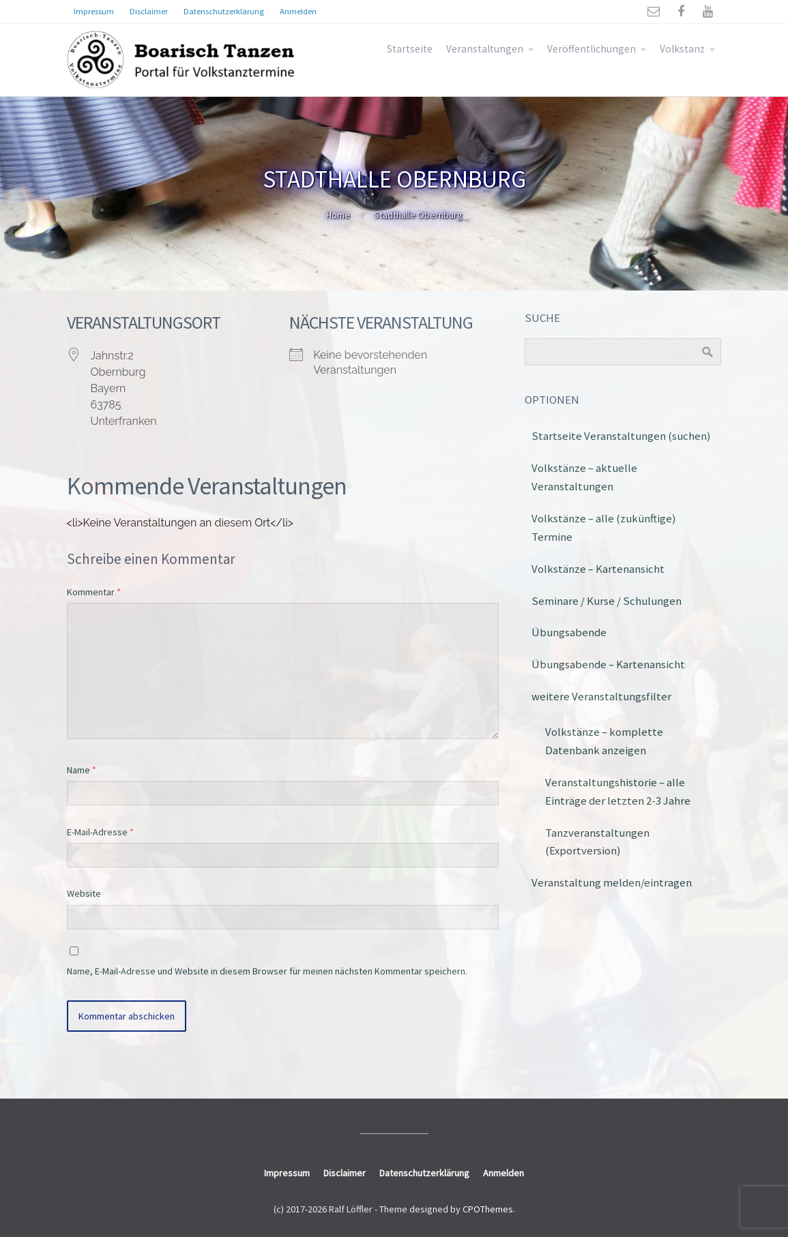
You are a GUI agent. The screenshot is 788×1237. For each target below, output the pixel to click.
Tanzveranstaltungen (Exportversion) (597, 842)
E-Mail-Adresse (100, 832)
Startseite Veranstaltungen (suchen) (621, 435)
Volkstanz (682, 48)
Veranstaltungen (484, 48)
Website (84, 893)
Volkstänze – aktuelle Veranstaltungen (584, 477)
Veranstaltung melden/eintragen (611, 882)
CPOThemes (488, 1209)
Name (81, 770)
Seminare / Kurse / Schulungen (606, 600)
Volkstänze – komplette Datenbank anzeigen (604, 741)
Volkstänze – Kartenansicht (598, 568)
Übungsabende (569, 632)
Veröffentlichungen (591, 48)
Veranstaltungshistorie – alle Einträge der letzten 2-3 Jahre (617, 791)
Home (338, 215)
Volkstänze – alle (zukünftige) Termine (603, 527)
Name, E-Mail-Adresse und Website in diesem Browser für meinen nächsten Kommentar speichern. (267, 971)
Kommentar (94, 592)
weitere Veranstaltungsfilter (601, 696)
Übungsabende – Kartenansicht (608, 664)
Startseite (410, 48)
